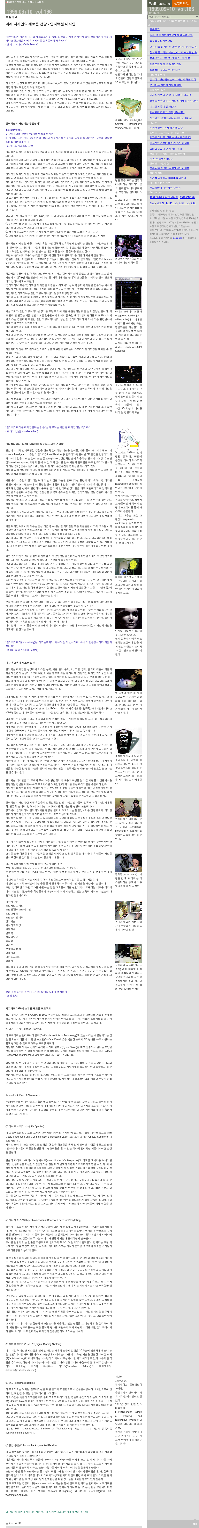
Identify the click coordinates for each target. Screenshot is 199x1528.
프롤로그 (155, 29)
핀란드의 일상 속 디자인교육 (165, 64)
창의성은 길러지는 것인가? (164, 69)
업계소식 (184, 203)
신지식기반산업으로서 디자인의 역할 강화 (173, 79)
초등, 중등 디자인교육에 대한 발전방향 (171, 35)
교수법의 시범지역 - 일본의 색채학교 (170, 58)
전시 (152, 203)
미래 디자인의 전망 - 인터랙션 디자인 (170, 94)
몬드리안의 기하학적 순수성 (165, 187)
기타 (193, 203)
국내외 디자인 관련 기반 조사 (166, 149)
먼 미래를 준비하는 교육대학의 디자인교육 (173, 46)
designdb (177, 238)
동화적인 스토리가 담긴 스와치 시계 (169, 143)
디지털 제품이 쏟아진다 (163, 106)
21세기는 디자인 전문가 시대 (166, 85)
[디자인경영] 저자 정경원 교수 (166, 127)
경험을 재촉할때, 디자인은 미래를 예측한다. (174, 100)
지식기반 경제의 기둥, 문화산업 (167, 112)
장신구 (169, 158)
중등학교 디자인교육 (161, 41)
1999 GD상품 (187, 197)
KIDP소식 (171, 203)
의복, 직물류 (156, 158)
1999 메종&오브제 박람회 (164, 197)
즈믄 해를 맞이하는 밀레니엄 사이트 (169, 168)
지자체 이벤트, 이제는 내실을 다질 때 (170, 137)
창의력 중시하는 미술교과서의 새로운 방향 (173, 52)
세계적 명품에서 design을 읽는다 (168, 177)
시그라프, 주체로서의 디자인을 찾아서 (171, 118)
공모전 (160, 203)
